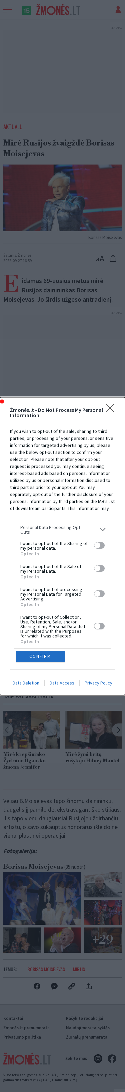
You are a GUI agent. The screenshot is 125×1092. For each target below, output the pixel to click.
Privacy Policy (98, 683)
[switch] (99, 545)
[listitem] (62, 529)
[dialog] (62, 546)
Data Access (62, 683)
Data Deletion (26, 683)
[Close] (112, 410)
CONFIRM (40, 656)
